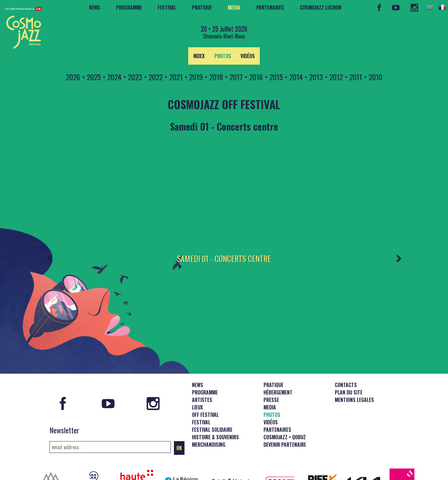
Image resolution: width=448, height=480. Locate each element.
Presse (271, 371)
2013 (316, 76)
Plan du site (348, 364)
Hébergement (278, 364)
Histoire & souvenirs (215, 409)
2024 (114, 76)
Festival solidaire (212, 401)
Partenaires (270, 7)
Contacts (346, 356)
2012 (336, 76)
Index (199, 56)
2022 (156, 76)
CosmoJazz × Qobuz (285, 409)
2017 (236, 76)
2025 (94, 76)
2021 (176, 76)
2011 (355, 76)
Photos (222, 56)
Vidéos (247, 56)
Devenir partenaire (285, 416)
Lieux (197, 379)
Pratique (202, 7)
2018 (216, 76)
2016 (256, 76)
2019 (196, 76)
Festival (167, 7)
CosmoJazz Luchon (320, 7)
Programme (129, 7)
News (94, 7)
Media (234, 7)
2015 (276, 76)
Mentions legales (354, 371)
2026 (73, 76)
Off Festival (205, 386)
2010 (375, 76)
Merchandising (208, 416)
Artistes (202, 371)
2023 (135, 76)
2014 (296, 76)
